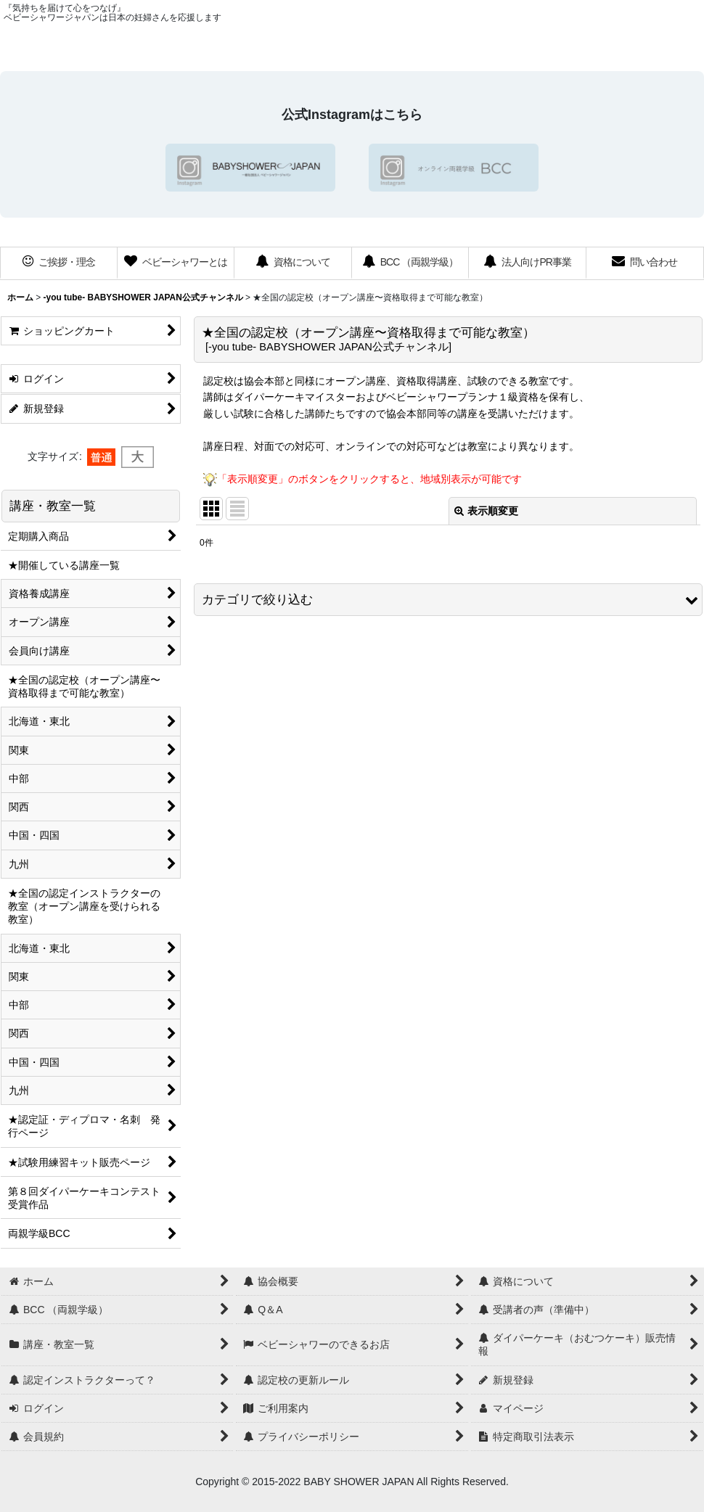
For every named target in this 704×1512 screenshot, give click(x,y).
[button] (448, 599)
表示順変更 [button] (486, 511)
